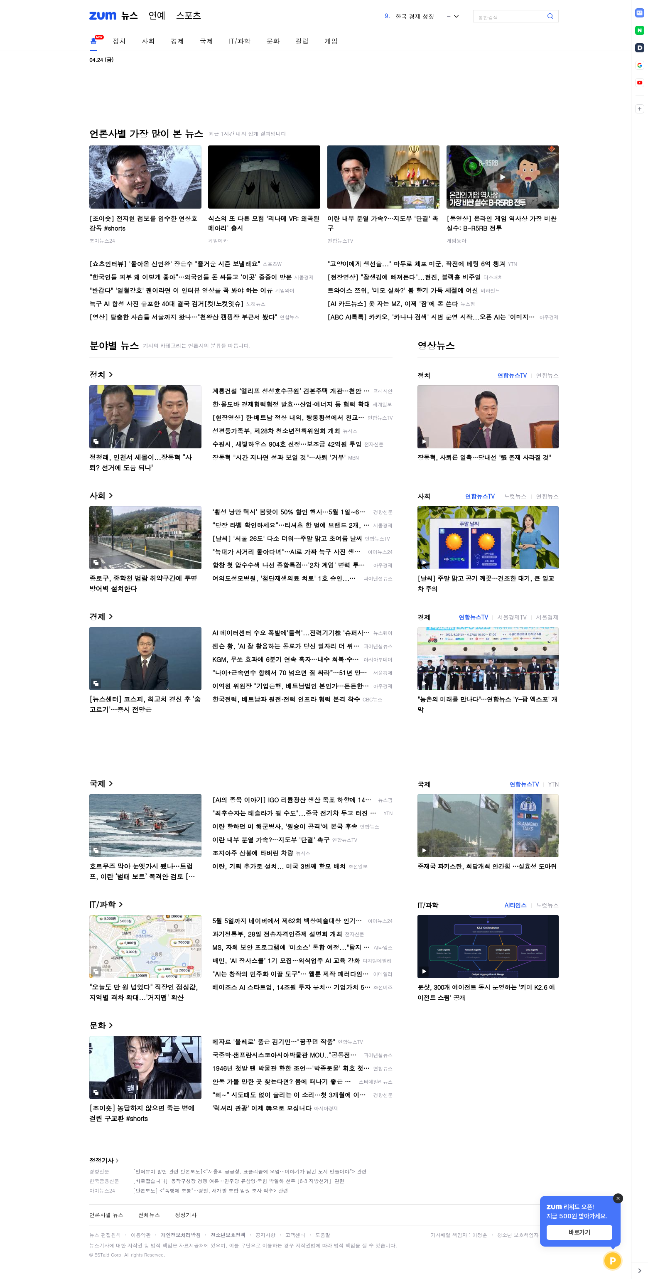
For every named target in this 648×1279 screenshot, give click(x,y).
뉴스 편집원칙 (105, 1234)
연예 (157, 15)
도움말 (322, 1234)
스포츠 (188, 15)
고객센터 (295, 1234)
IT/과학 (239, 41)
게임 (331, 41)
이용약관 (141, 1234)
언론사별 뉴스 (106, 1215)
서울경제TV (511, 617)
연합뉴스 (547, 375)
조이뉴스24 (102, 240)
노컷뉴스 (515, 496)
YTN (553, 784)
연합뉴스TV (340, 240)
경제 (177, 41)
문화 (273, 41)
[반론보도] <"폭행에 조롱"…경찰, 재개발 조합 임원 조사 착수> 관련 (210, 1190)
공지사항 (265, 1234)
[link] (639, 12)
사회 (148, 41)
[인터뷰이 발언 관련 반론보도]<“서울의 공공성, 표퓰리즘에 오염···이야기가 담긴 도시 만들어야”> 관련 (250, 1171)
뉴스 (129, 15)
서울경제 (547, 617)
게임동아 (456, 240)
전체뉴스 (149, 1215)
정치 (119, 41)
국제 (206, 41)
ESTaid (101, 1255)
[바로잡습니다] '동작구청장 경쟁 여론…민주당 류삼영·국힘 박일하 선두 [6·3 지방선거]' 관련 (238, 1180)
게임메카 (218, 240)
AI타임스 (516, 905)
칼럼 (302, 41)
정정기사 (101, 1160)
